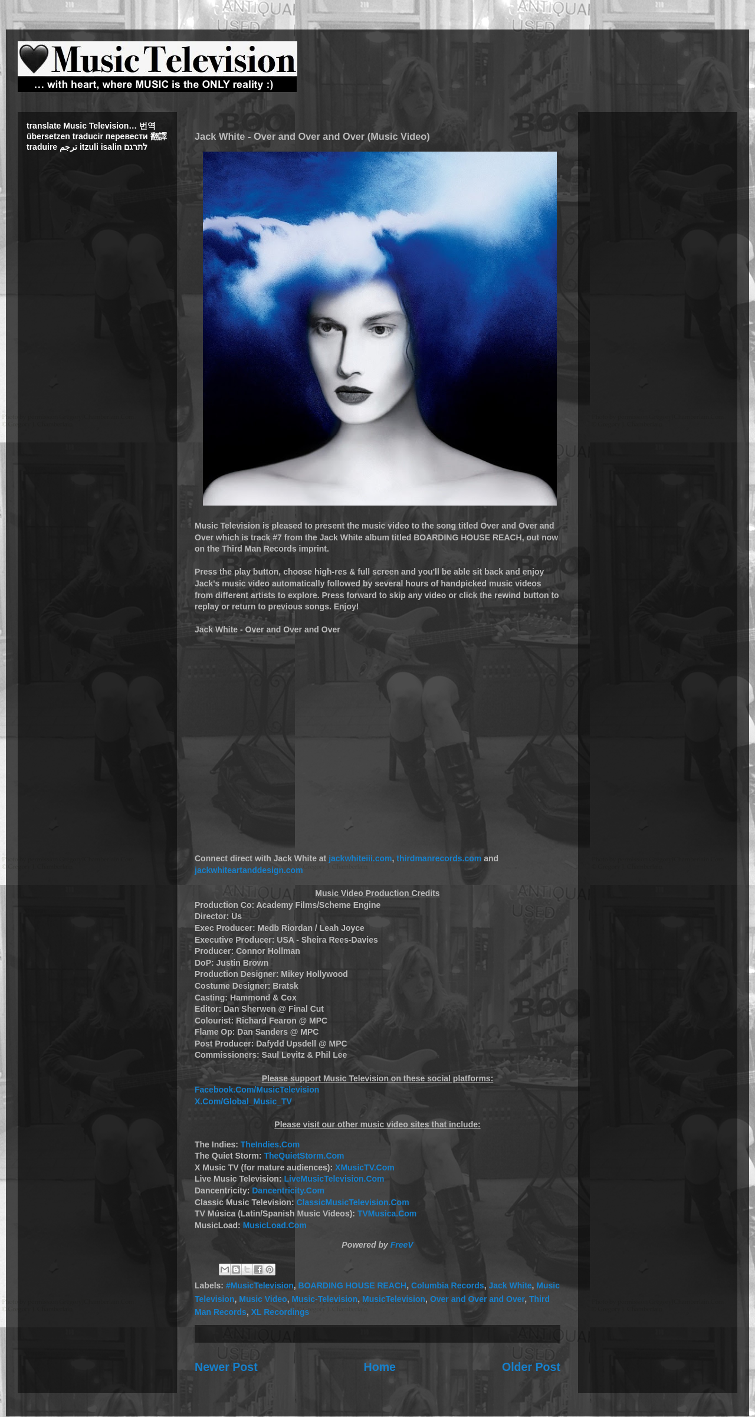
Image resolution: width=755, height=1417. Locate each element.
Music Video (263, 1299)
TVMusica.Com (386, 1213)
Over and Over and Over (477, 1299)
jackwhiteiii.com (360, 858)
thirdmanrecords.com (438, 858)
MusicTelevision (393, 1299)
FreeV (401, 1244)
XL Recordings (280, 1312)
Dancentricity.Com (288, 1190)
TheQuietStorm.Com (304, 1155)
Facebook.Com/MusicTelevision (257, 1089)
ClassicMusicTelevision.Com (352, 1202)
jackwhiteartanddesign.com (249, 870)
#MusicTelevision (260, 1285)
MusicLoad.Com (275, 1225)
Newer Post (226, 1366)
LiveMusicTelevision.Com (334, 1178)
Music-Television (324, 1299)
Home (380, 1366)
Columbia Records (447, 1285)
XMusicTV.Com (365, 1167)
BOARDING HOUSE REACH (352, 1285)
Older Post (531, 1366)
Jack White (509, 1285)
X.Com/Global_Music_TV (243, 1101)
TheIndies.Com (270, 1144)
